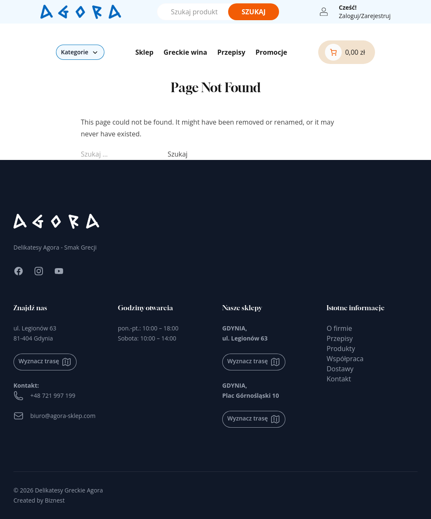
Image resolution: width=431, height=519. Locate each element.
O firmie (339, 328)
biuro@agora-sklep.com (54, 416)
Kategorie (80, 52)
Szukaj (254, 11)
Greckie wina (186, 52)
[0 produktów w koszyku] (345, 52)
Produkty (341, 348)
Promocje (271, 52)
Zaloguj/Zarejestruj (365, 16)
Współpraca (345, 358)
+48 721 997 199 (44, 396)
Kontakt (339, 378)
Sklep (144, 52)
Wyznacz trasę (45, 362)
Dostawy (340, 368)
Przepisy (231, 52)
